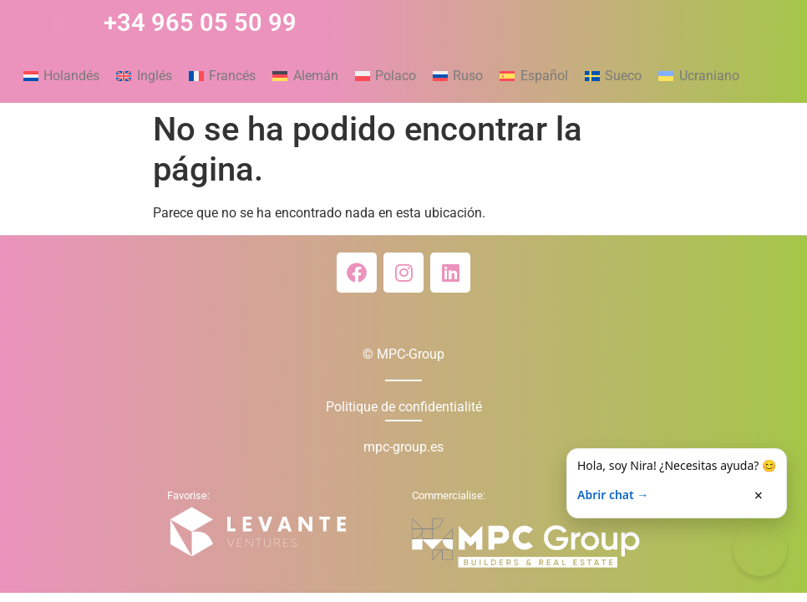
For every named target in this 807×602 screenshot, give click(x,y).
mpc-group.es (403, 447)
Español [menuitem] (544, 76)
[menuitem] (61, 76)
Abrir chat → (612, 495)
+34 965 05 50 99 (200, 22)
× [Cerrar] (758, 495)
